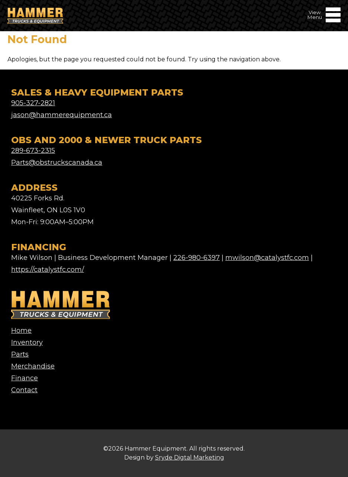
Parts (20, 354)
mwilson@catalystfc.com (267, 258)
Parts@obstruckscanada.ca (56, 162)
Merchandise (33, 366)
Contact (24, 390)
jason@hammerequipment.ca (61, 115)
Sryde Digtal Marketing (189, 457)
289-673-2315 (33, 150)
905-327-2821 (33, 103)
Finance (24, 378)
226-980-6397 (196, 258)
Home (21, 330)
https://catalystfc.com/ (47, 269)
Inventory (27, 342)
